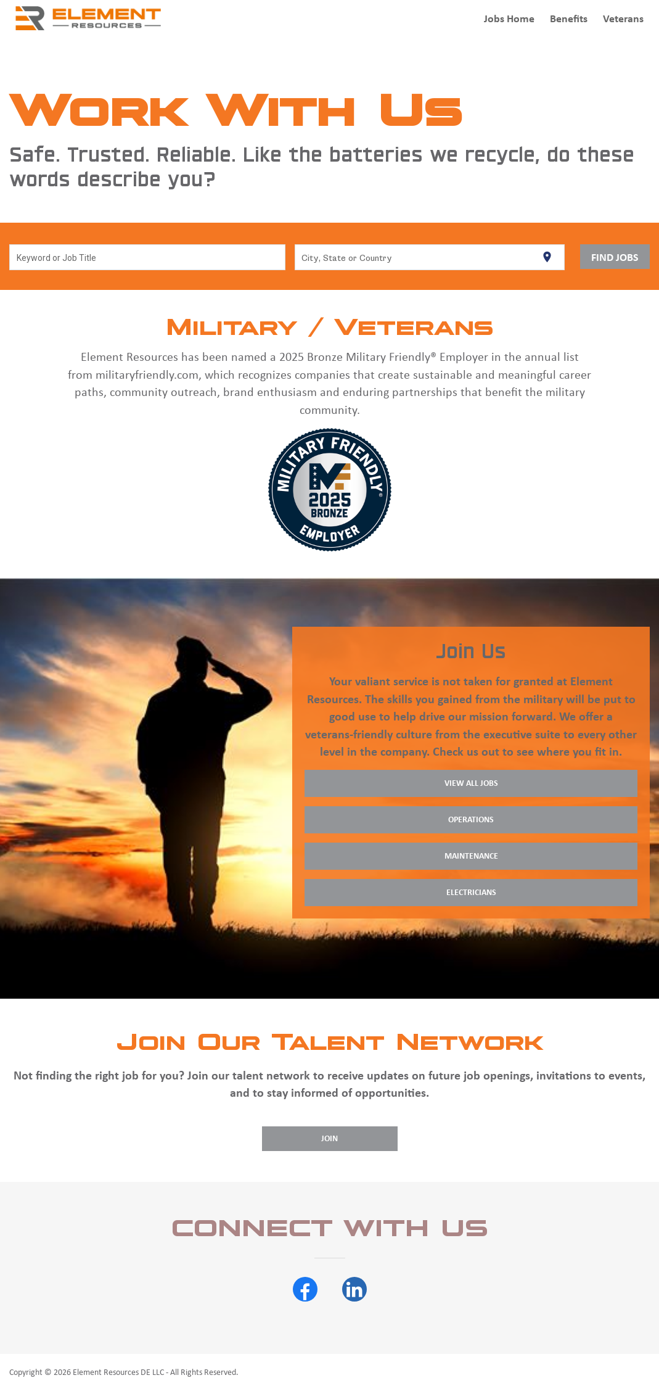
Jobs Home (509, 18)
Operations (471, 819)
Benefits (568, 18)
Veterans (623, 18)
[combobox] (148, 257)
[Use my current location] (547, 257)
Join (329, 1138)
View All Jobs (471, 783)
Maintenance (471, 856)
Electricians (471, 892)
